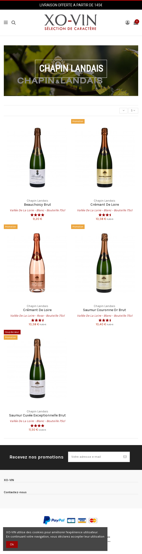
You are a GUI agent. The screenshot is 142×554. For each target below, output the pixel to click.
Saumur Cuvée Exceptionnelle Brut (37, 415)
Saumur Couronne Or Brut (104, 310)
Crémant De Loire (104, 204)
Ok (12, 544)
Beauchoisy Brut (37, 204)
